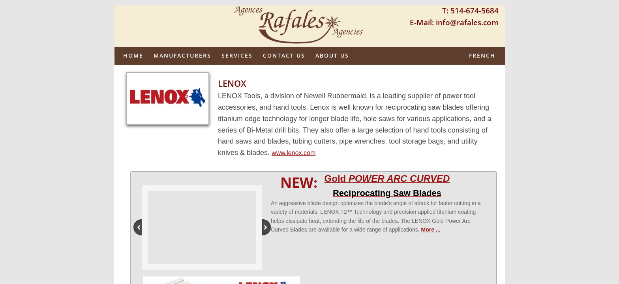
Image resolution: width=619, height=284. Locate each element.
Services (237, 55)
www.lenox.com (293, 152)
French (482, 55)
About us (332, 55)
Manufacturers (182, 55)
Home (133, 55)
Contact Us (284, 55)
